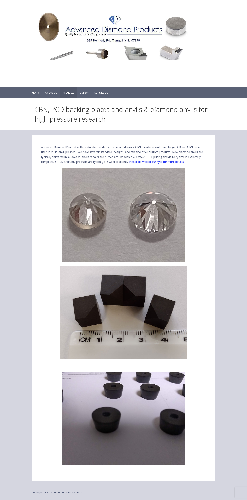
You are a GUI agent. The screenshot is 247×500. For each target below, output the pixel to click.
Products (68, 92)
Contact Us (101, 92)
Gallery (84, 92)
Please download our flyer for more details (156, 162)
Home (36, 92)
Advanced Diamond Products (70, 66)
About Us (51, 92)
